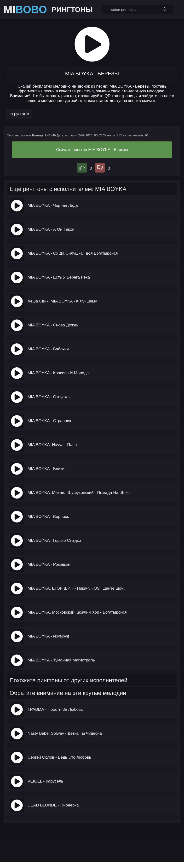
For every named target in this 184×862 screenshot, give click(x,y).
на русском (18, 114)
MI (25, 9)
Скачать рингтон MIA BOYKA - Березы (92, 149)
